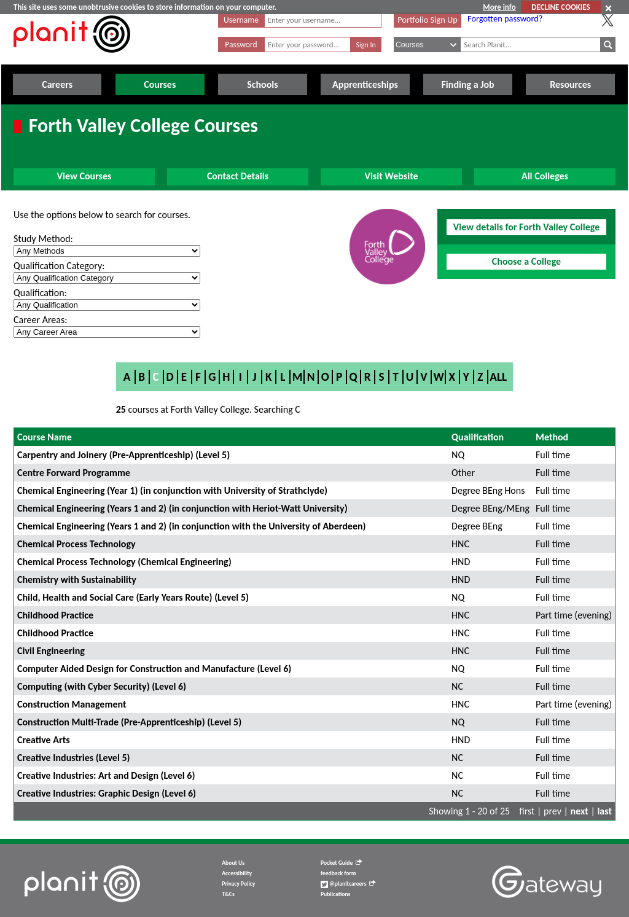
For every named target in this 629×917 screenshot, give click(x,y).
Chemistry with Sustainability (76, 579)
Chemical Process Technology (76, 544)
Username (241, 20)
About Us (233, 863)
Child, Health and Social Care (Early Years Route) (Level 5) (133, 597)
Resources (570, 84)
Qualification (477, 437)
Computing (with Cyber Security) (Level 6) (101, 686)
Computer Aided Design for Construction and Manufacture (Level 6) (154, 668)
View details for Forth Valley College (526, 227)
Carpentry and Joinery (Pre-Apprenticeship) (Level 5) (123, 455)
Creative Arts (43, 740)
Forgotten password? (504, 18)
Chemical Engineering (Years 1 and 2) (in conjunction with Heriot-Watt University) (182, 508)
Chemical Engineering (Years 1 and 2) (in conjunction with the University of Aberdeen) (191, 526)
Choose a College (526, 261)
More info (499, 7)
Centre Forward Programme (73, 472)
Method (552, 437)
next (579, 811)
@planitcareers (348, 884)
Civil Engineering (51, 651)
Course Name (44, 437)
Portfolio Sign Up (427, 19)
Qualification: (40, 293)
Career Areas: (40, 320)
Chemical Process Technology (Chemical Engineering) (124, 562)
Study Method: (43, 238)
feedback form (338, 873)
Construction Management (71, 704)
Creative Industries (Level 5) (73, 757)
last (604, 811)
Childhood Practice (55, 615)
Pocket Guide (341, 863)
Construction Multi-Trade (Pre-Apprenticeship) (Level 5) (129, 722)
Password (241, 44)
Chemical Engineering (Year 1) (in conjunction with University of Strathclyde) (172, 490)
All (498, 377)
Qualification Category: (59, 265)
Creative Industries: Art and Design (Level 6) (106, 775)
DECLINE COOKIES (560, 7)
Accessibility (237, 873)
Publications (335, 894)
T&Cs (228, 894)
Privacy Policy (238, 884)
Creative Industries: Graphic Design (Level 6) (106, 793)
